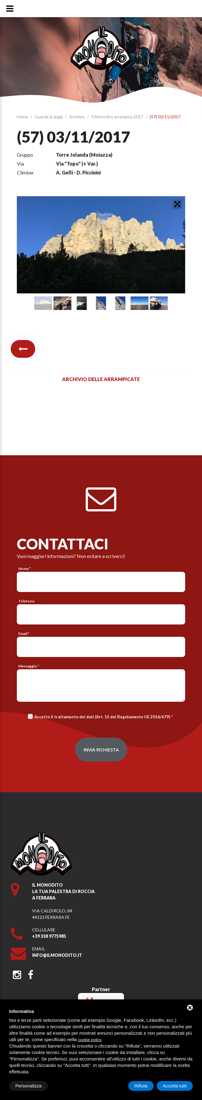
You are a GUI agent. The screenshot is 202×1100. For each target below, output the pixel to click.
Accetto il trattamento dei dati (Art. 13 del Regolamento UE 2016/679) (102, 716)
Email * (23, 633)
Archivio (77, 116)
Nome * (24, 568)
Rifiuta (141, 1085)
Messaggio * (28, 666)
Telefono (26, 601)
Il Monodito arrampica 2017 (117, 116)
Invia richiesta (101, 750)
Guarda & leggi (49, 116)
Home (23, 116)
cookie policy (89, 1039)
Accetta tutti (175, 1085)
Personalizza (28, 1085)
